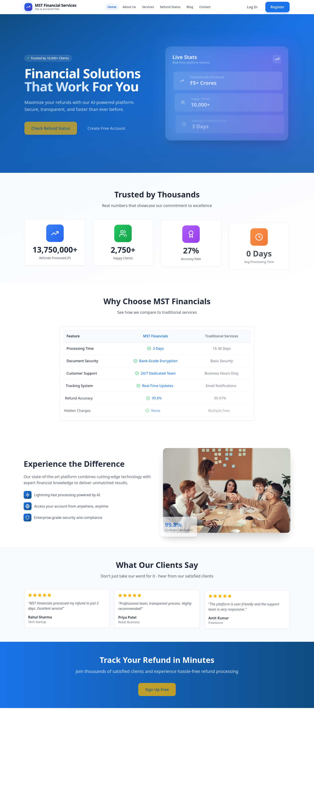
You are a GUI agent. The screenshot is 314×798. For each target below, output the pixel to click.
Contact (205, 7)
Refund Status (170, 7)
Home (112, 7)
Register (277, 7)
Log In (252, 7)
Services (148, 7)
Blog (190, 7)
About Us (129, 7)
